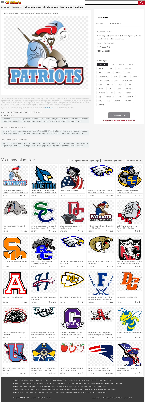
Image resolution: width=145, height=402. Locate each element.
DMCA (120, 398)
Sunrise (81, 380)
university (128, 101)
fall (119, 68)
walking (65, 386)
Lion (88, 383)
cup (100, 96)
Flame (54, 380)
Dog (50, 383)
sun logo (128, 68)
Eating (89, 392)
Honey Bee (78, 383)
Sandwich (56, 392)
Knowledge (74, 389)
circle (131, 64)
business (135, 76)
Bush (96, 380)
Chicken (41, 383)
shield (115, 76)
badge (127, 72)
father (86, 386)
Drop (105, 380)
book (129, 84)
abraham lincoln (104, 80)
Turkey (116, 383)
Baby (25, 386)
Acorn (21, 380)
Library (80, 389)
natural (120, 84)
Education (55, 389)
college (128, 92)
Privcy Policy (107, 398)
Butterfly (32, 383)
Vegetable (68, 392)
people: (15, 386)
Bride (29, 386)
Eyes (60, 386)
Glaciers (59, 380)
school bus (110, 96)
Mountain (86, 380)
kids (111, 92)
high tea (110, 84)
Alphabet (100, 389)
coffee (108, 72)
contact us (48, 108)
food (119, 92)
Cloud (100, 380)
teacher (101, 68)
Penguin (107, 383)
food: (15, 392)
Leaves (31, 380)
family (34, 386)
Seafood (62, 392)
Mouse (98, 383)
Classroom (38, 389)
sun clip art (102, 64)
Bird (28, 383)
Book (32, 389)
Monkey (93, 383)
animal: (15, 383)
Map (68, 389)
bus (108, 101)
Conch (42, 380)
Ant (20, 383)
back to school (103, 76)
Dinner (80, 392)
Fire (50, 380)
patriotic (117, 101)
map (120, 96)
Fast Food (41, 392)
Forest (109, 380)
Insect (84, 383)
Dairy (26, 392)
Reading (44, 389)
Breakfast (21, 392)
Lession (113, 389)
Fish (68, 383)
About (94, 398)
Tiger (111, 383)
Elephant (63, 383)
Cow (46, 383)
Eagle (58, 383)
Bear (24, 383)
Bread (94, 392)
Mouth (90, 386)
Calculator (107, 389)
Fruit (47, 392)
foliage (125, 76)
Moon (75, 380)
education (129, 88)
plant (100, 84)
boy (82, 386)
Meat (51, 392)
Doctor (53, 386)
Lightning (70, 380)
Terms (100, 398)
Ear (57, 386)
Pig (102, 383)
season (117, 72)
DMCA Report (102, 17)
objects (101, 88)
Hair (75, 386)
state (110, 88)
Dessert (31, 392)
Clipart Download (16, 7)
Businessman (46, 386)
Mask (21, 386)
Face (95, 386)
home (70, 386)
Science (85, 389)
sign (112, 64)
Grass (64, 380)
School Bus (63, 389)
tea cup (101, 105)
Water (92, 380)
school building (127, 80)
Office (95, 389)
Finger (99, 386)
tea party (102, 92)
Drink (36, 392)
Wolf (121, 383)
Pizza (84, 392)
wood (119, 88)
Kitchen (75, 392)
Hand (104, 386)
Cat (37, 383)
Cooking (99, 392)
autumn (121, 64)
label (110, 68)
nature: (15, 380)
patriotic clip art (134, 161)
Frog (72, 383)
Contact (114, 398)
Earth (46, 380)
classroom (130, 96)
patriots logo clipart (113, 161)
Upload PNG (128, 398)
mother (39, 386)
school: (15, 389)
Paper (90, 389)
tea (100, 72)
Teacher (27, 389)
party (100, 101)
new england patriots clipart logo (84, 161)
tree (115, 80)
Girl (78, 386)
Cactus (37, 380)
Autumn (26, 380)
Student (22, 389)
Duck (54, 383)
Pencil (49, 389)
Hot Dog (105, 392)
